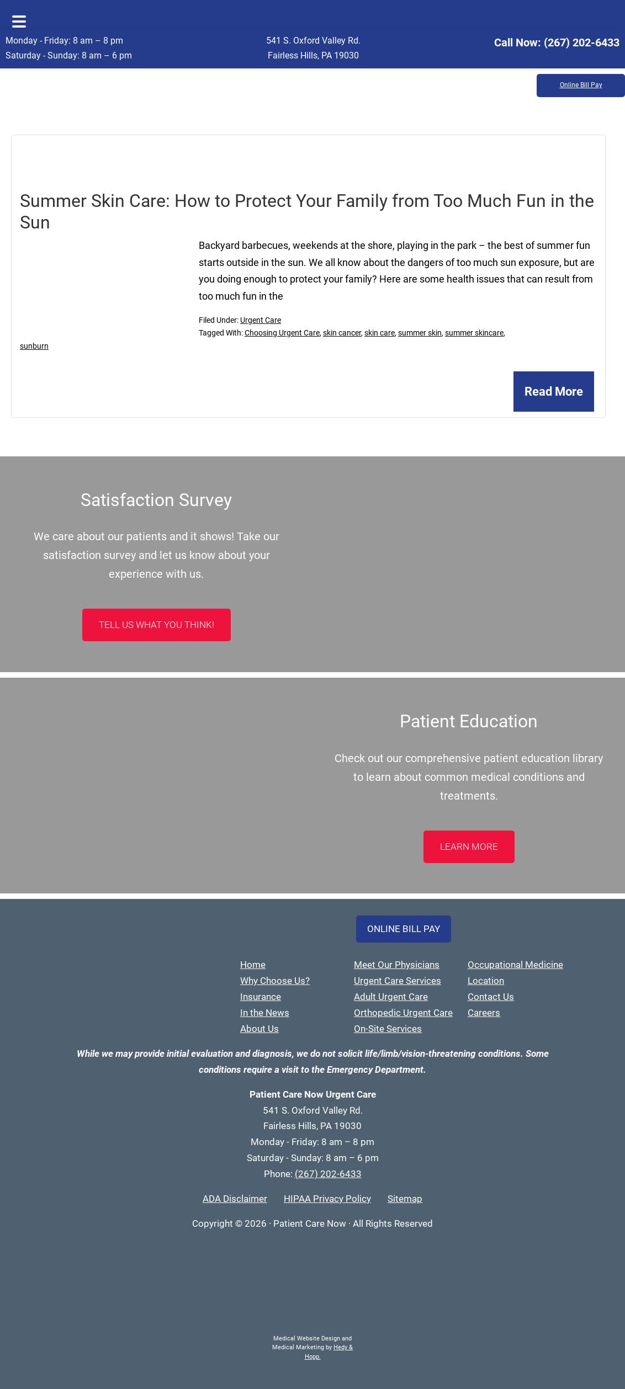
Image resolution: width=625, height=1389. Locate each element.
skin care (379, 332)
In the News (264, 1012)
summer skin (420, 332)
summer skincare (474, 332)
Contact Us (491, 996)
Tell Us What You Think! (156, 624)
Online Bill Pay (581, 85)
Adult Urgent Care (391, 996)
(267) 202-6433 (581, 42)
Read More (554, 391)
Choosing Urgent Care (282, 332)
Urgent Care (260, 320)
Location (486, 980)
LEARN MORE (469, 846)
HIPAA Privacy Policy (327, 1198)
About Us (259, 1028)
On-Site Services (388, 1028)
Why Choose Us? (275, 980)
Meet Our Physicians (396, 964)
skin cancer (342, 332)
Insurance (260, 996)
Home (253, 964)
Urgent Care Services (397, 980)
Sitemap (405, 1198)
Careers (484, 1012)
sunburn (34, 346)
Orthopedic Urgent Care (403, 1012)
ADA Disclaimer (235, 1198)
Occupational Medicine (515, 964)
